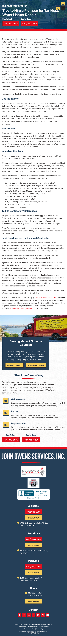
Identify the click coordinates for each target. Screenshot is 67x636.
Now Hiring (33, 601)
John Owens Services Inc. (46, 297)
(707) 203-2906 (33, 567)
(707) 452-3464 (29, 24)
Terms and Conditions (29, 629)
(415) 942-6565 (11, 24)
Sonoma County (36, 365)
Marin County (14, 365)
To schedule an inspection (20, 308)
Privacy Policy (39, 629)
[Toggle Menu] (64, 8)
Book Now (33, 518)
